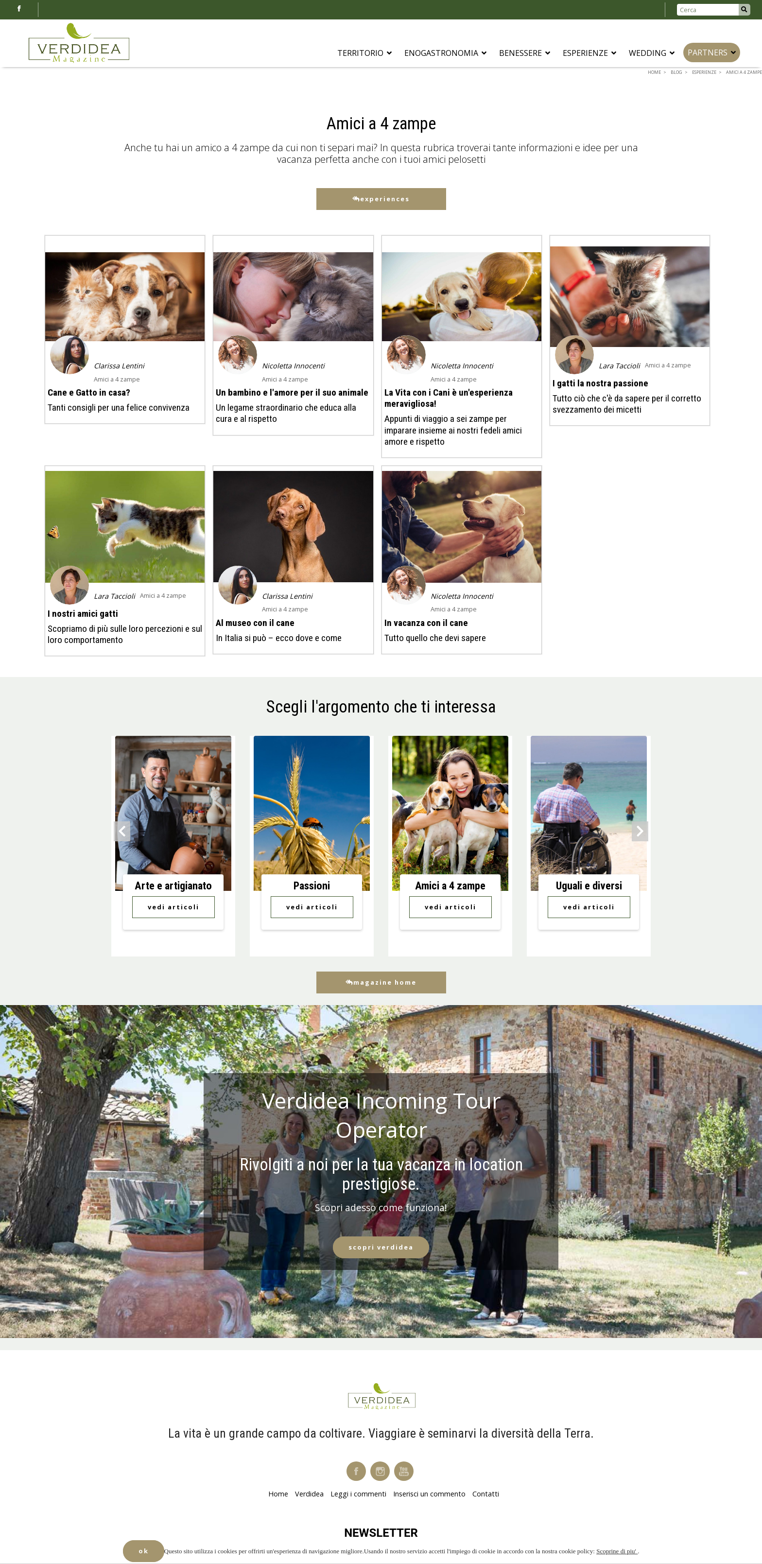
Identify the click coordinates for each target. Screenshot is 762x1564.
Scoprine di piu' (617, 1551)
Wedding (652, 53)
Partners (712, 52)
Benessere (524, 53)
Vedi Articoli (173, 907)
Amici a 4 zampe (117, 379)
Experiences (381, 198)
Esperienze (589, 53)
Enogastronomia (445, 53)
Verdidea (309, 1493)
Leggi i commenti (358, 1493)
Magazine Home (381, 982)
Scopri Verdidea (381, 1247)
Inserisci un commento (429, 1493)
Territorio (364, 53)
